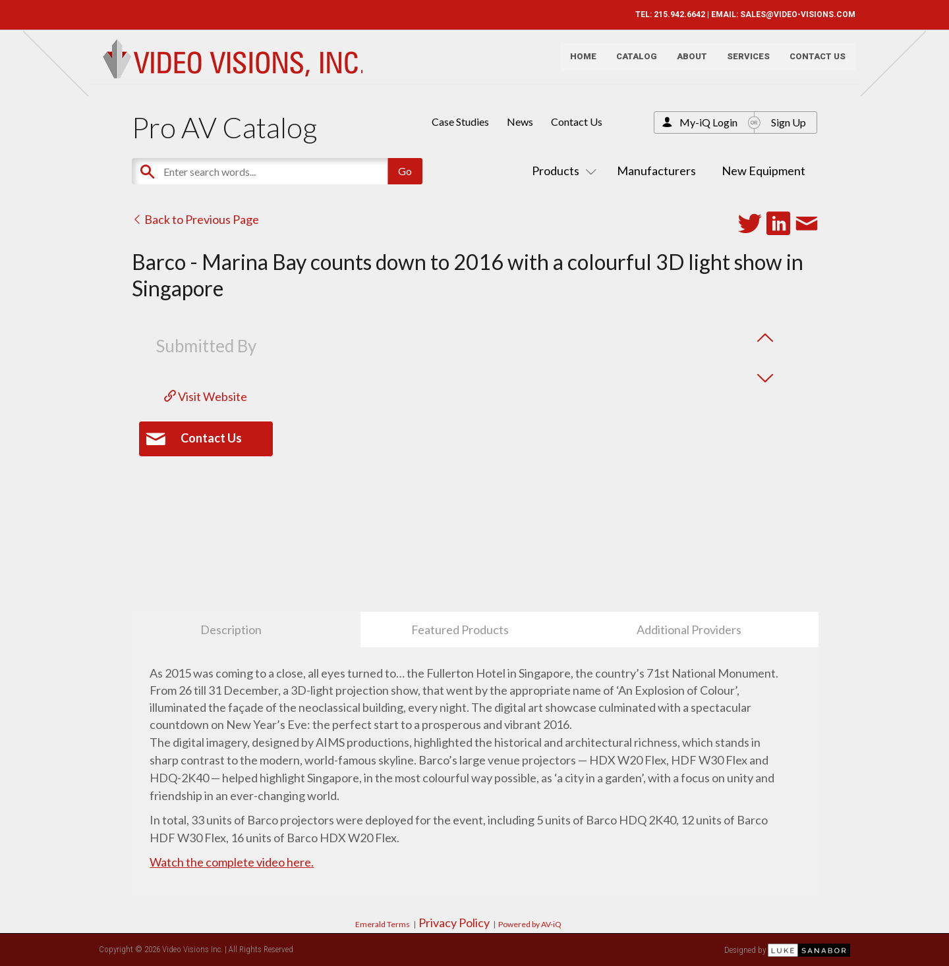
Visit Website (205, 396)
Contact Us (812, 63)
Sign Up (788, 122)
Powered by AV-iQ (529, 924)
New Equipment (763, 170)
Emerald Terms (382, 924)
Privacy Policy (454, 922)
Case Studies (460, 121)
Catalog (631, 63)
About (687, 63)
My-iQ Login (708, 122)
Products (561, 170)
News (520, 121)
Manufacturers (656, 170)
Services (743, 63)
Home (578, 63)
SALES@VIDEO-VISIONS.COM (792, 14)
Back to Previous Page (195, 219)
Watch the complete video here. (232, 862)
